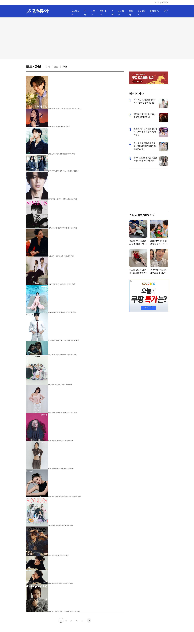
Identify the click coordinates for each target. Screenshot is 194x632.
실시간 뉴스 (75, 13)
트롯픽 (131, 13)
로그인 (157, 2)
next (89, 620)
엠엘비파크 (141, 13)
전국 (112, 13)
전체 (47, 66)
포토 (56, 66)
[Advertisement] (97, 38)
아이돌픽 (121, 13)
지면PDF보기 (155, 13)
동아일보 (165, 2)
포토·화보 (103, 13)
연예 (85, 13)
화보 (65, 66)
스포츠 (93, 13)
